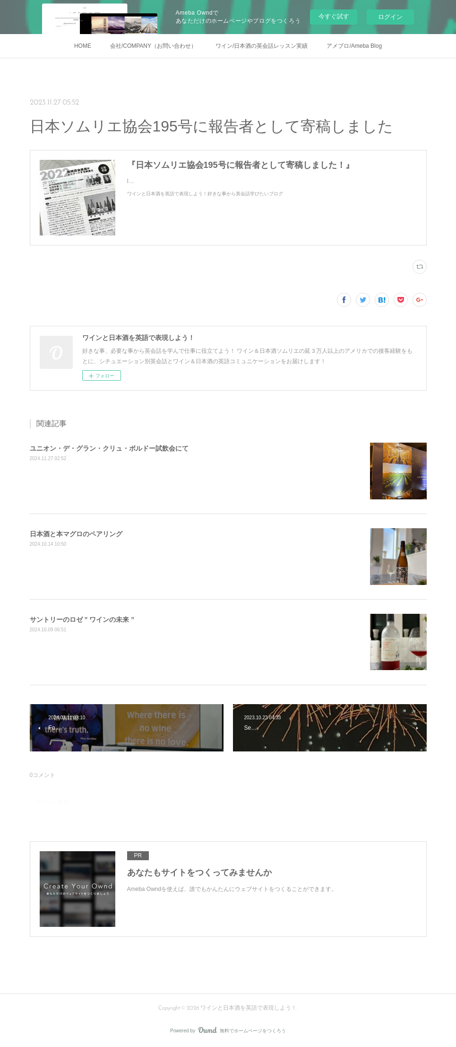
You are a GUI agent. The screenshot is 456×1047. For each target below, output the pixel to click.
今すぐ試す (333, 16)
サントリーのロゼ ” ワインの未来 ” (82, 619)
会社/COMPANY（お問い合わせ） (153, 46)
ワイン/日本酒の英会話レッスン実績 (261, 46)
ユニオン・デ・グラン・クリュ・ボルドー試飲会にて (109, 448)
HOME (82, 46)
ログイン (390, 16)
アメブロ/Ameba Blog (354, 46)
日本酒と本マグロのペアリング (76, 534)
